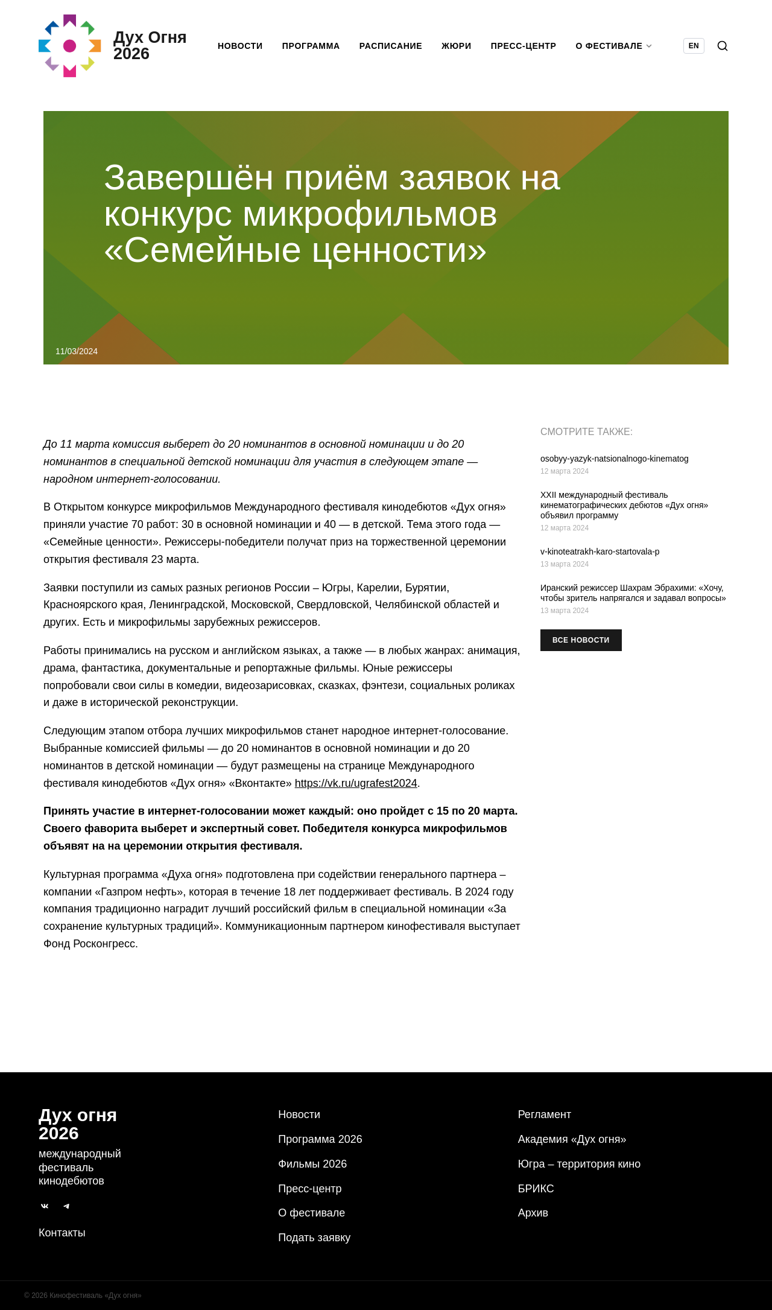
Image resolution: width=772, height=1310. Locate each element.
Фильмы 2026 (312, 1164)
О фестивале (311, 1213)
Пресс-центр (524, 46)
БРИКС (536, 1189)
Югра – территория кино (579, 1164)
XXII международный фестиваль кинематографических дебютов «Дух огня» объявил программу (624, 505)
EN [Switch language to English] (694, 46)
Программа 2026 (320, 1139)
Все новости (581, 640)
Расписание (391, 46)
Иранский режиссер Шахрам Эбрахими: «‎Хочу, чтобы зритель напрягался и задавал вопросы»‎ (633, 593)
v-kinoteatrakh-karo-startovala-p (600, 551)
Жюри (456, 46)
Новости (240, 46)
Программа (311, 46)
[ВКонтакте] (45, 1206)
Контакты (62, 1233)
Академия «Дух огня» (572, 1139)
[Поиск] (722, 46)
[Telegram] (66, 1206)
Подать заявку (314, 1238)
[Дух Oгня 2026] (113, 45)
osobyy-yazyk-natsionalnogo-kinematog (614, 458)
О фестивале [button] (614, 46)
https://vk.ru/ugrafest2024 (356, 783)
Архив (533, 1213)
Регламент (544, 1114)
